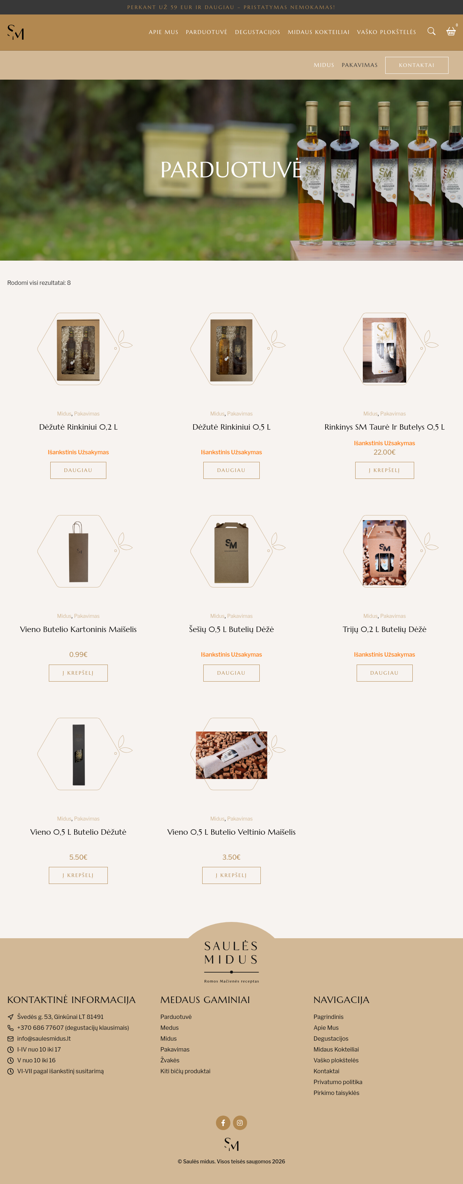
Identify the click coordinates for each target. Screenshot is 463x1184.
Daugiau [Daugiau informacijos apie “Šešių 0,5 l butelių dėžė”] (231, 673)
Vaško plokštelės (386, 32)
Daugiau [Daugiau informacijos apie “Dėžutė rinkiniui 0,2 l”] (78, 470)
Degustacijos (258, 32)
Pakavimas (360, 65)
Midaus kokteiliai (319, 32)
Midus (324, 65)
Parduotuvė (207, 32)
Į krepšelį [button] (384, 470)
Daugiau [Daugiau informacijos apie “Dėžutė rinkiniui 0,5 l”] (231, 470)
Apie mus (164, 32)
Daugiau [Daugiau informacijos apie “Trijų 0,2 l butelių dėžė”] (384, 673)
